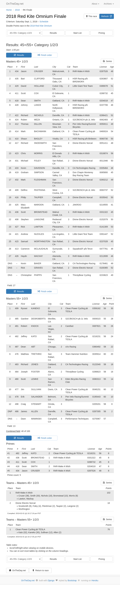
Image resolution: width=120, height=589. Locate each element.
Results (53, 33)
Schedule (44, 21)
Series (107, 61)
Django (51, 580)
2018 (17, 10)
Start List (77, 33)
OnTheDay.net (15, 3)
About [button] (95, 4)
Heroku (95, 580)
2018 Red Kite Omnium (41, 26)
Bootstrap (72, 580)
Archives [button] (109, 4)
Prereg (101, 33)
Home (9, 10)
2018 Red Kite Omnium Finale (36, 16)
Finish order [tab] (45, 55)
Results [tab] (19, 55)
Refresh (106, 16)
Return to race (40, 570)
